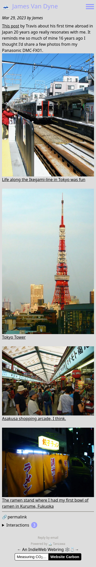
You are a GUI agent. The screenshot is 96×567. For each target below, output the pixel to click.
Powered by (39, 544)
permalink (14, 517)
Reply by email (48, 537)
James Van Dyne (30, 6)
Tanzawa (56, 544)
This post (10, 26)
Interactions (21, 525)
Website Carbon (64, 557)
